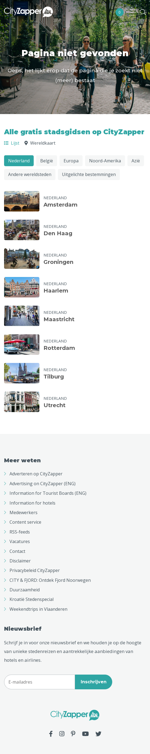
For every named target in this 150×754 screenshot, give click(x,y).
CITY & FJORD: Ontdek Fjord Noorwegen (50, 580)
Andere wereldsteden (29, 174)
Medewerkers (24, 512)
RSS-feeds (20, 532)
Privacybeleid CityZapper (35, 570)
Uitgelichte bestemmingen (89, 174)
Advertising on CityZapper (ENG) (43, 484)
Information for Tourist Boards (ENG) (48, 493)
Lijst (11, 143)
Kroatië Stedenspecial (32, 599)
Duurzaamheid (25, 590)
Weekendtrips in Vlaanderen (38, 609)
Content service (25, 522)
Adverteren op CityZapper (36, 474)
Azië (136, 161)
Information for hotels (32, 503)
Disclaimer (20, 561)
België (46, 161)
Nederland (19, 161)
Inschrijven (94, 681)
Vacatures (20, 541)
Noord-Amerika (105, 161)
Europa (71, 161)
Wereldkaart (39, 143)
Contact (17, 551)
